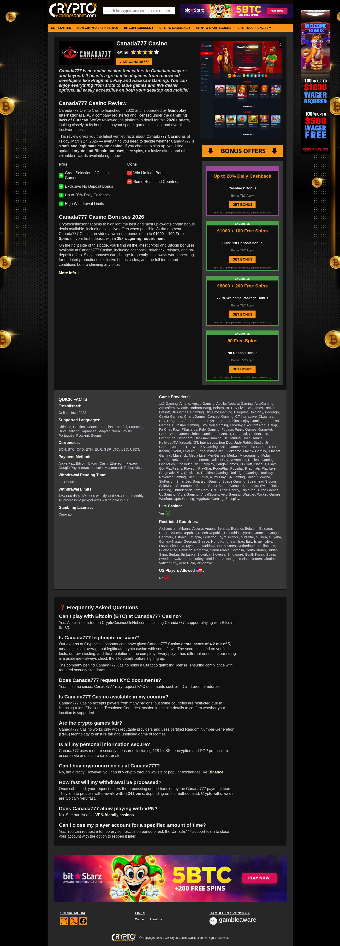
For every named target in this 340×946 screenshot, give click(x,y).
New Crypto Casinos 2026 (97, 28)
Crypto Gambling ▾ (174, 28)
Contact (140, 919)
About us (155, 919)
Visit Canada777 (134, 62)
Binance (216, 772)
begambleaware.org (261, 212)
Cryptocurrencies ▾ (254, 28)
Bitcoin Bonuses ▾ (138, 28)
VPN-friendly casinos (114, 815)
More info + (69, 273)
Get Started (61, 28)
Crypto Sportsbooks (213, 28)
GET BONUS (242, 204)
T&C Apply (225, 212)
